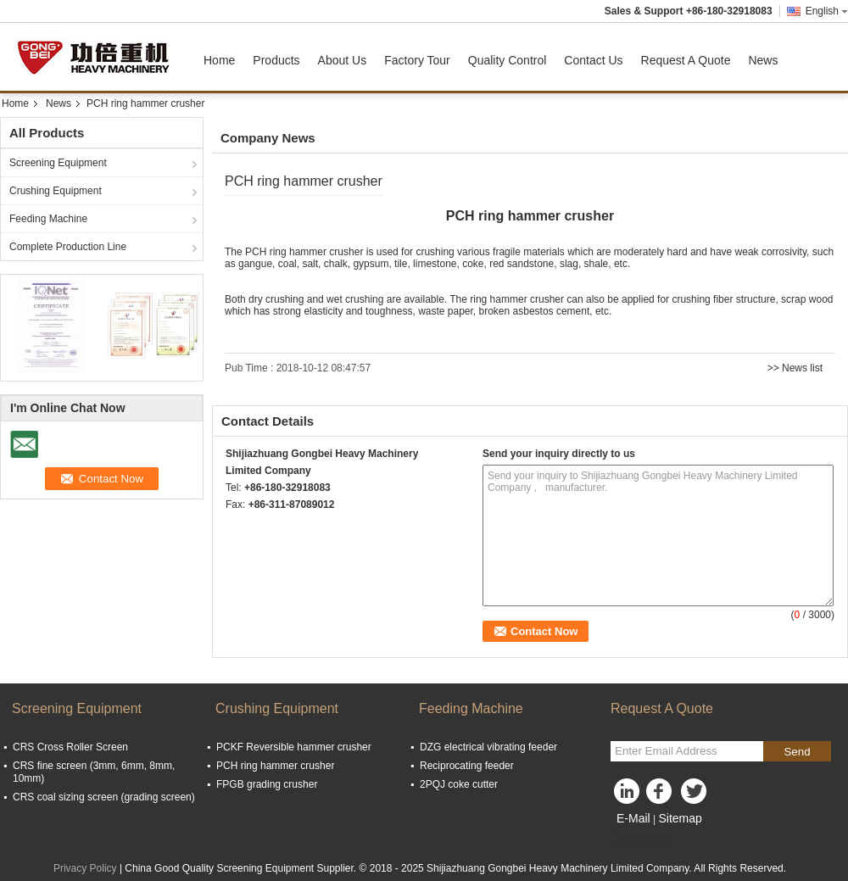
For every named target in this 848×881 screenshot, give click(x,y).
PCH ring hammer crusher (275, 766)
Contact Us (593, 60)
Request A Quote (686, 60)
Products (276, 60)
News (763, 60)
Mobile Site (641, 839)
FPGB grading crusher (266, 784)
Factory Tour (417, 60)
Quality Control (507, 60)
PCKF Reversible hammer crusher (293, 747)
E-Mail (633, 818)
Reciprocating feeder (467, 766)
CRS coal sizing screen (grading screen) (104, 797)
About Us (342, 60)
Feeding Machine (48, 219)
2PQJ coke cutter (459, 784)
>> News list (795, 368)
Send (797, 751)
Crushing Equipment (55, 191)
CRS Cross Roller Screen (70, 747)
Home (219, 60)
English (827, 11)
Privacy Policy (85, 868)
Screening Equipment (58, 163)
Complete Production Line (67, 247)
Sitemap (679, 818)
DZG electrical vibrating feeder (488, 747)
